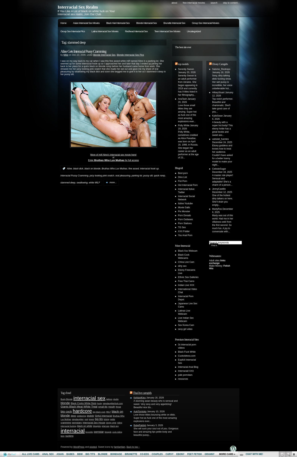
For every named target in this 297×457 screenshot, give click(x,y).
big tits (99, 419)
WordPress (78, 447)
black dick (78, 168)
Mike (65, 55)
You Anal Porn (185, 235)
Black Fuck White (187, 352)
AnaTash (182, 99)
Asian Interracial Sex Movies (86, 23)
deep (73, 416)
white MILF (94, 182)
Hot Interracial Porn (188, 185)
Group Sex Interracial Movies (205, 23)
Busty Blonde (67, 399)
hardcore (82, 411)
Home (63, 23)
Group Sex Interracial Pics (72, 31)
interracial (73, 431)
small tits (103, 406)
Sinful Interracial (103, 416)
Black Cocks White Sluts (83, 403)
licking (106, 419)
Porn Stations (185, 223)
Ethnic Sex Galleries (188, 277)
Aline (69, 168)
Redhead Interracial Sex (136, 31)
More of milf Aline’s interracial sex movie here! (113, 154)
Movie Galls (184, 207)
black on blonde (92, 168)
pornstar (99, 431)
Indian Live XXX (186, 285)
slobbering (81, 416)
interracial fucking (68, 426)
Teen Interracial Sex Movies (167, 31)
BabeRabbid (140, 425)
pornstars (77, 422)
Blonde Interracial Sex (146, 23)
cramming (66, 422)
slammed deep (67, 182)
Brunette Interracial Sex (174, 23)
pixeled (93, 447)
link (293, 397)
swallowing (82, 182)
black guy (114, 426)
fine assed (133, 168)
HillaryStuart (218, 92)
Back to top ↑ (133, 447)
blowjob (108, 432)
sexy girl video (185, 329)
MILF (108, 412)
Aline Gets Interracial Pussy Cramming (83, 51)
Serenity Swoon (186, 69)
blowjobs (97, 426)
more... (112, 182)
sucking (69, 436)
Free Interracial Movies (194, 3)
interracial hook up (149, 168)
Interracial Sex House (94, 422)
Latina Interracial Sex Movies (104, 31)
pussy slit (148, 175)
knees (91, 419)
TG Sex (182, 227)
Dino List (182, 177)
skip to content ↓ (231, 3)
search (214, 3)
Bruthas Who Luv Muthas (114, 168)
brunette (89, 432)
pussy (90, 415)
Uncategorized (194, 31)
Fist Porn (182, 181)
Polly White (183, 125)
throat (118, 407)
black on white (84, 426)
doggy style (111, 423)
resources (183, 379)
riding (119, 423)
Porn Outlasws (185, 219)
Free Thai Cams (186, 281)
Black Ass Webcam (187, 251)
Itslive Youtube (185, 203)
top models (183, 64)
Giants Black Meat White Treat (79, 406)
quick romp (159, 175)
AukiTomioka (140, 411)
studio (116, 399)
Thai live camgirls (142, 392)
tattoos (109, 399)
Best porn (183, 173)
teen (63, 436)
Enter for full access (113, 160)
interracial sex (89, 398)
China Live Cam (186, 262)
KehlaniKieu (140, 397)
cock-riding (117, 432)
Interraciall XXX (186, 371)
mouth (111, 406)
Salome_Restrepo (221, 69)
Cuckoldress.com (186, 355)
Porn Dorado (184, 215)
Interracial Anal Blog (188, 367)
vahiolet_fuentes (220, 139)
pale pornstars (185, 375)
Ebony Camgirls (220, 64)
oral (86, 419)
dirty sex (182, 266)
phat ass (105, 426)
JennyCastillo (219, 189)
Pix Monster (184, 211)
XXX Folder (184, 231)
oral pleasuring (122, 175)
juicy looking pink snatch (102, 175)
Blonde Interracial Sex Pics (130, 55)
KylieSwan (217, 115)
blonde (65, 403)
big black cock (99, 412)
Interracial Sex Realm (78, 7)
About (174, 3)
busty (99, 403)
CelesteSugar (219, 168)
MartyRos (217, 209)
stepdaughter (78, 419)
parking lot (137, 175)
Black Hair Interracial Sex (118, 23)
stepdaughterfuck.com (113, 403)
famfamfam (119, 447)
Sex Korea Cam (186, 325)
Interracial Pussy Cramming (74, 175)
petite (112, 419)
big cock (66, 411)
